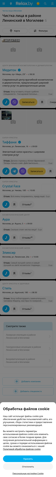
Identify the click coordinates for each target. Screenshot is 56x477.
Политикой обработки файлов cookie (22, 449)
